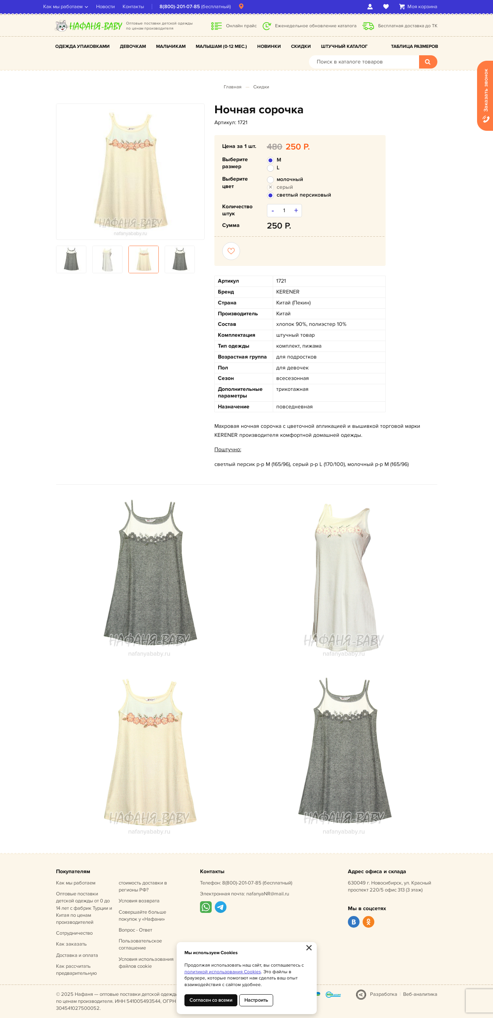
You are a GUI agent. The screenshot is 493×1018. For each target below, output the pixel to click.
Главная (233, 87)
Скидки (301, 46)
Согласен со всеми (210, 1000)
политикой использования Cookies (222, 972)
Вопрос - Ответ (135, 930)
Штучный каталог (344, 46)
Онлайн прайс (241, 26)
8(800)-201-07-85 (192, 7)
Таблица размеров (414, 46)
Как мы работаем (75, 7)
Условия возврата (139, 901)
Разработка (383, 994)
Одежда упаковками (82, 46)
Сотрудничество (74, 933)
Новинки (269, 46)
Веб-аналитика (420, 994)
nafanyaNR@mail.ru (267, 894)
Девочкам (133, 46)
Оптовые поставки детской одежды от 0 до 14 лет (84, 908)
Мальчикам (171, 46)
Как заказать (71, 944)
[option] (130, 171)
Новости (118, 7)
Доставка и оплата (77, 955)
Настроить (256, 1000)
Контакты (146, 7)
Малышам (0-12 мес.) (221, 46)
